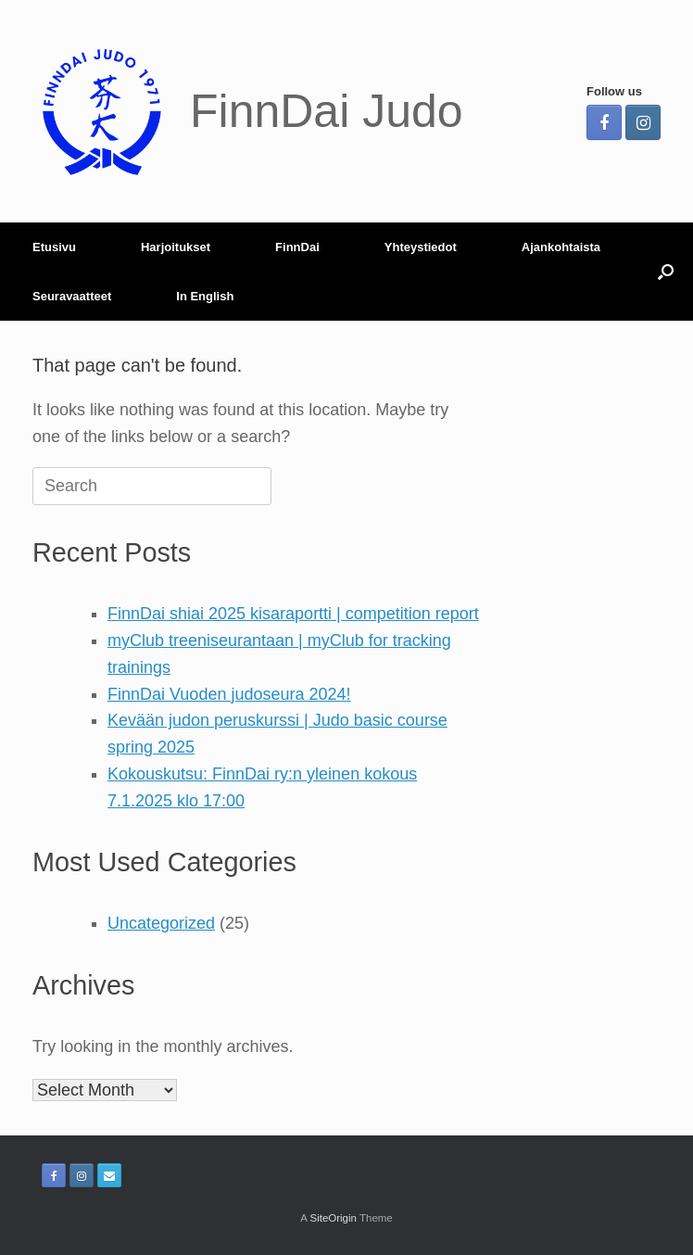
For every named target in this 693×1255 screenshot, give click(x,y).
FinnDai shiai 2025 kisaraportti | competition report (293, 613)
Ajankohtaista (561, 247)
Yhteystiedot (420, 247)
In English (204, 296)
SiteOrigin (333, 1217)
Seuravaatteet (71, 296)
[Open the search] (665, 271)
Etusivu (54, 247)
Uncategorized (161, 923)
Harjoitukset (175, 247)
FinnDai (297, 247)
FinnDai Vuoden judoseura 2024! (229, 694)
